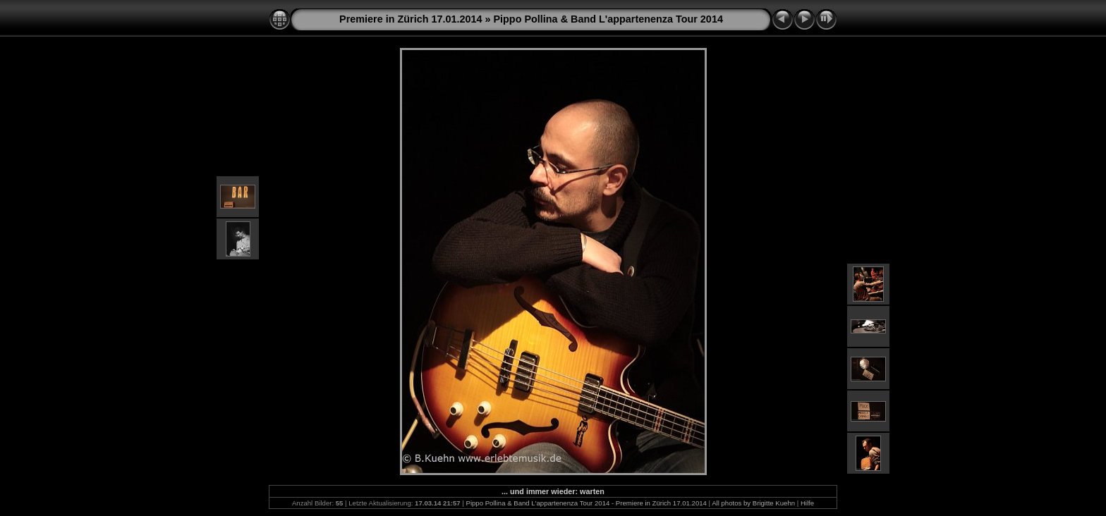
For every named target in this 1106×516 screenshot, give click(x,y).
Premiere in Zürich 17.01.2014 (410, 19)
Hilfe (807, 503)
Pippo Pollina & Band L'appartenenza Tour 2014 (607, 19)
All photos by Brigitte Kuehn (753, 503)
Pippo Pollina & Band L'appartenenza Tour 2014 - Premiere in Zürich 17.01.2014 (586, 503)
